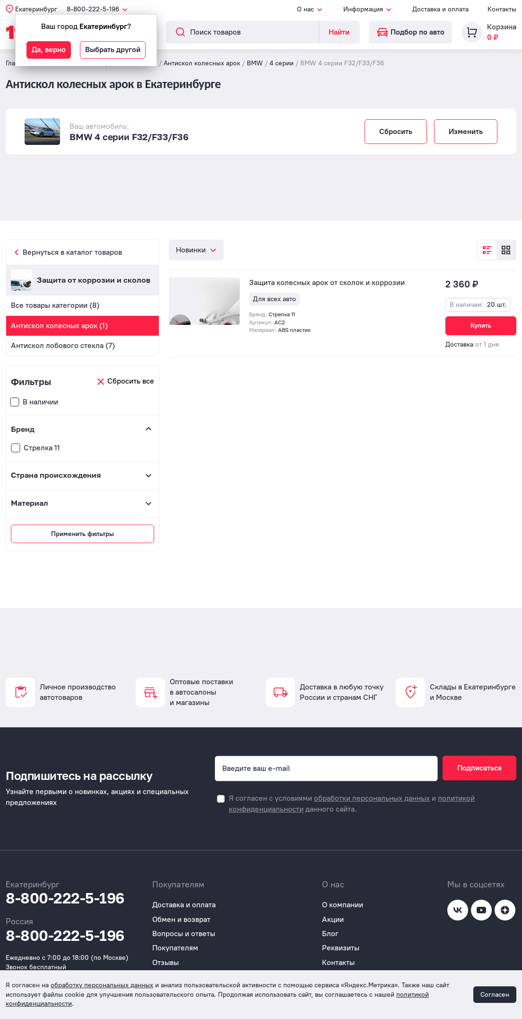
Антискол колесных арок (202, 63)
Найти (339, 31)
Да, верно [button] (49, 49)
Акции (333, 919)
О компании (342, 904)
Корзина (501, 26)
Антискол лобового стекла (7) (63, 345)
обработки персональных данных (372, 798)
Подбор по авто (410, 31)
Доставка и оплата (440, 9)
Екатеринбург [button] (36, 9)
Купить (480, 326)
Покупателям (175, 947)
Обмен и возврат (181, 919)
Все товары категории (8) (55, 305)
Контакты (501, 9)
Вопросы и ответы (183, 933)
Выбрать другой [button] (112, 49)
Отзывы (165, 962)
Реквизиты (340, 947)
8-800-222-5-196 (65, 898)
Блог (330, 933)
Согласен (494, 995)
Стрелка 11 (42, 447)
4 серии (282, 63)
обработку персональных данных (102, 985)
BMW (255, 63)
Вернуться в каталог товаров (72, 252)
